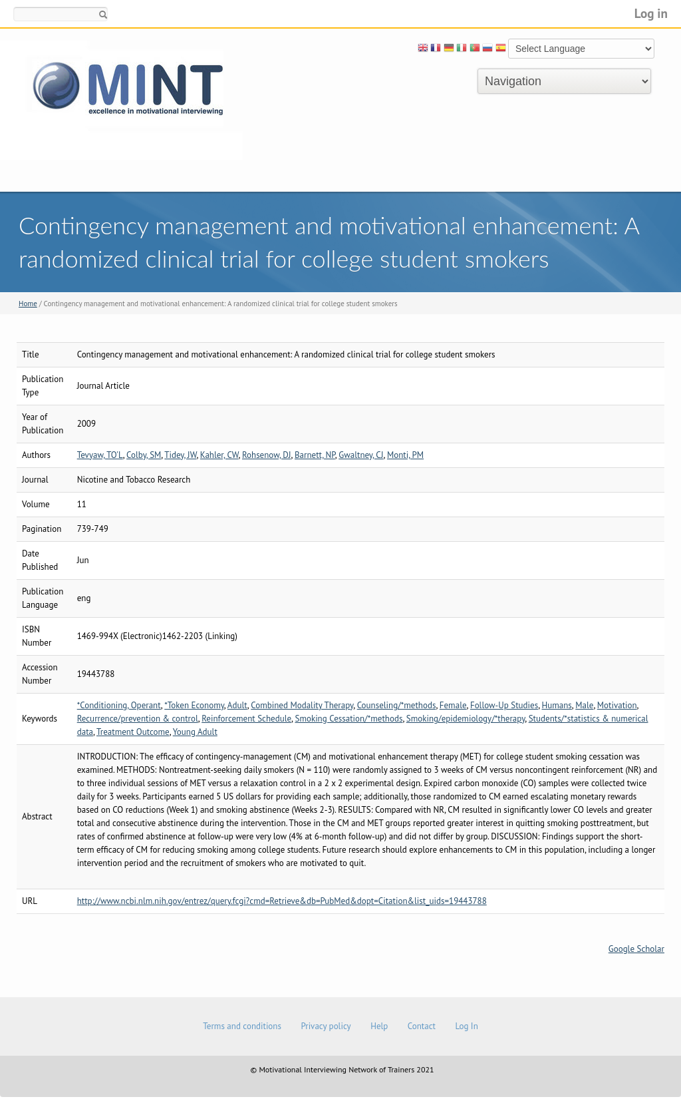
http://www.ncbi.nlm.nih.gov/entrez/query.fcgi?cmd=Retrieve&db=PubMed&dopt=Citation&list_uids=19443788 (282, 901)
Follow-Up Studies (504, 705)
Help (379, 1026)
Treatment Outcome (133, 732)
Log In (466, 1026)
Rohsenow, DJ (266, 455)
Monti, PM (405, 455)
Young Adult (195, 732)
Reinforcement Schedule (246, 718)
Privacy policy (325, 1026)
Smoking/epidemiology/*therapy (465, 718)
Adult (237, 705)
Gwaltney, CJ (361, 455)
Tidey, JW (180, 455)
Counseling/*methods (396, 705)
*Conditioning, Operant (119, 705)
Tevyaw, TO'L (100, 455)
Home (28, 303)
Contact (422, 1026)
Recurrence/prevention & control (137, 718)
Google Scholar (636, 949)
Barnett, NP (315, 455)
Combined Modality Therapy (302, 705)
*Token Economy (194, 705)
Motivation (617, 705)
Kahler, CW (219, 455)
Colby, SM (143, 455)
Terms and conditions (242, 1026)
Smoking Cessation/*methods (348, 718)
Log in (651, 13)
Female (453, 705)
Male (584, 705)
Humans (557, 705)
